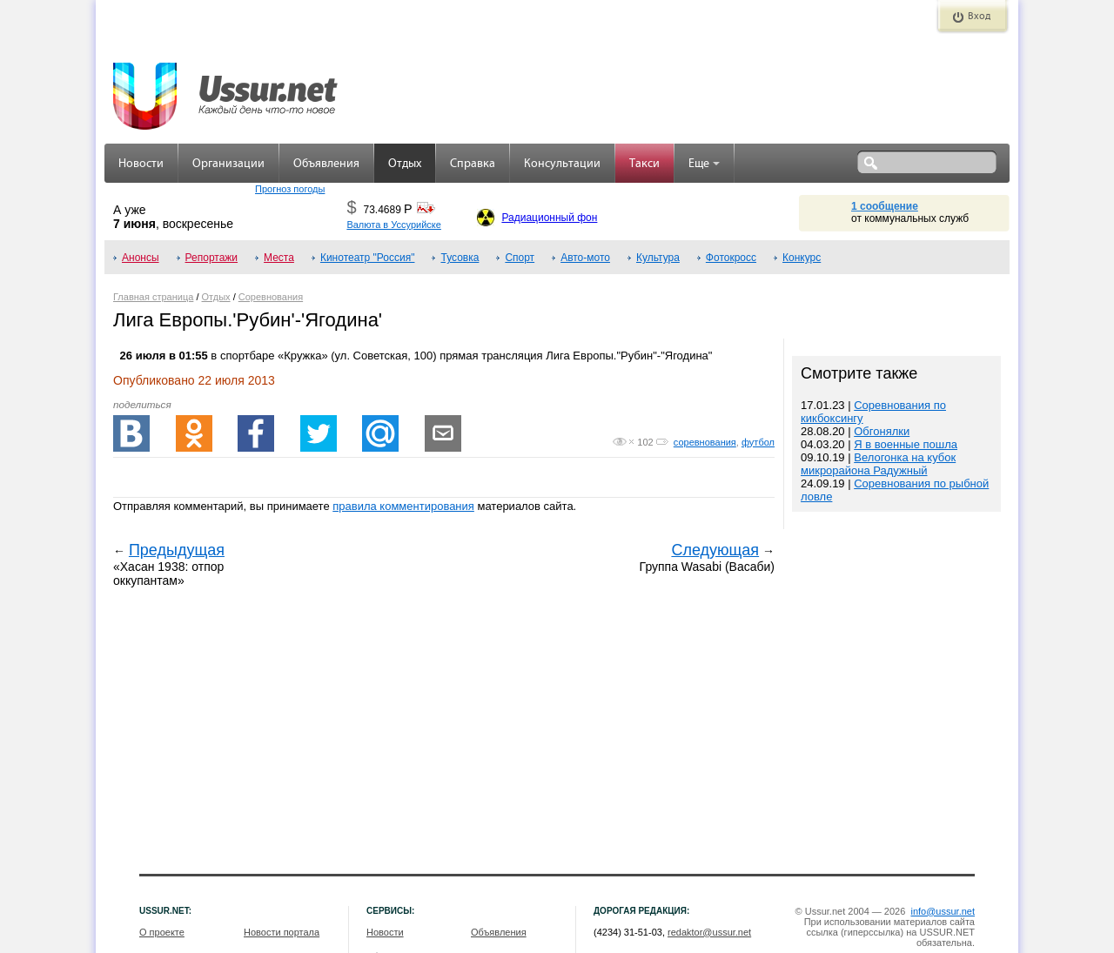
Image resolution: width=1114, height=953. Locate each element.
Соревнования (270, 297)
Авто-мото (585, 258)
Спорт (519, 258)
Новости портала (281, 932)
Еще (704, 164)
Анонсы (140, 258)
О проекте (162, 932)
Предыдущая (177, 550)
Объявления (326, 164)
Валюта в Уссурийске (393, 224)
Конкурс (801, 258)
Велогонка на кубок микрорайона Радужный (878, 464)
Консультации (562, 164)
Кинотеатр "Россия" (367, 258)
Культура (658, 258)
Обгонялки (881, 431)
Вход (979, 16)
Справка (472, 164)
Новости (141, 164)
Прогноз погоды (290, 189)
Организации (228, 164)
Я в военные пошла (905, 444)
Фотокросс (731, 258)
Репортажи (211, 258)
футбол (758, 442)
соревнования (705, 442)
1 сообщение (884, 206)
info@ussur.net (942, 911)
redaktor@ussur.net (709, 932)
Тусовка (459, 258)
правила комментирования (403, 506)
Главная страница (153, 297)
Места (279, 258)
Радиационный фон (549, 217)
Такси (644, 164)
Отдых (404, 164)
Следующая (715, 550)
